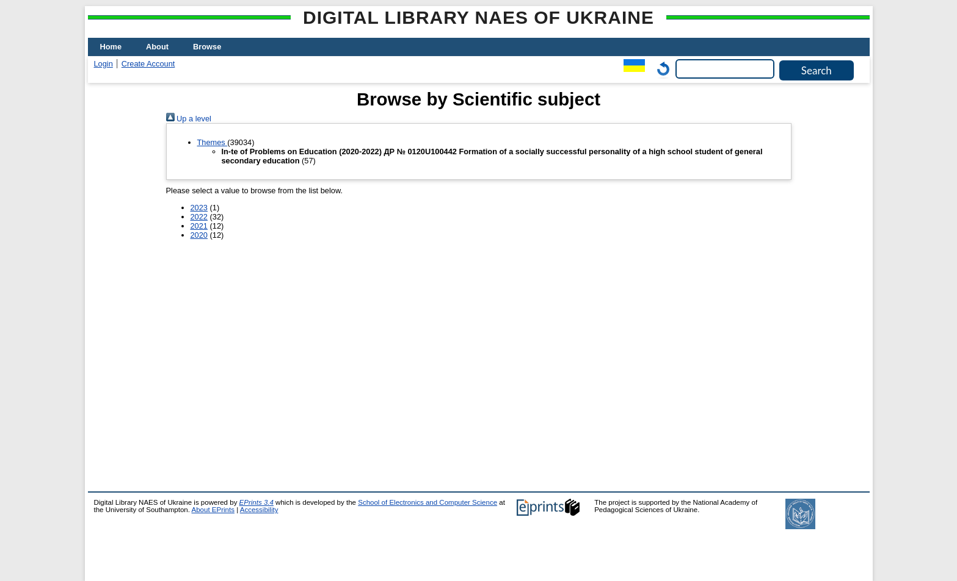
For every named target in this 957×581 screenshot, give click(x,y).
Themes (212, 142)
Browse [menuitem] (207, 46)
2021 (199, 225)
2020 (199, 235)
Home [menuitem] (111, 46)
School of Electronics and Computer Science (427, 502)
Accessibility (259, 509)
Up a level (188, 118)
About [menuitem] (157, 46)
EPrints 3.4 (256, 502)
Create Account (148, 63)
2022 (199, 216)
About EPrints (213, 509)
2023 (199, 207)
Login (103, 63)
